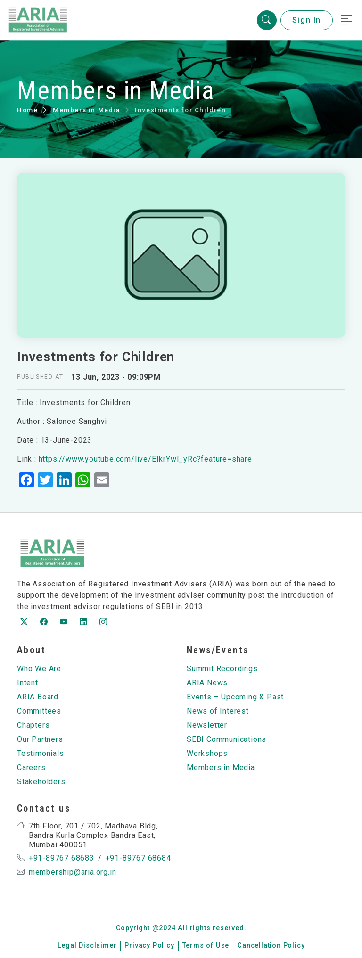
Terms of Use (206, 946)
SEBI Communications (226, 739)
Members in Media (86, 110)
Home (27, 110)
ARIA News (207, 682)
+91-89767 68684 (138, 857)
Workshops (207, 753)
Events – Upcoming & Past (235, 696)
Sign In (306, 20)
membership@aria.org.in (72, 872)
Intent (27, 682)
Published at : (42, 376)
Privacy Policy (149, 946)
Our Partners (40, 739)
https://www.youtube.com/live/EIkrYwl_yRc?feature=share (145, 459)
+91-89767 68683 (61, 857)
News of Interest (218, 710)
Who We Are (39, 668)
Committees (39, 710)
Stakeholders (41, 781)
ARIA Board (37, 696)
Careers (31, 767)
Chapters (33, 725)
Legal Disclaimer (87, 946)
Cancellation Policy (270, 946)
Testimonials (40, 753)
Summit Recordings (222, 668)
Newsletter (207, 725)
